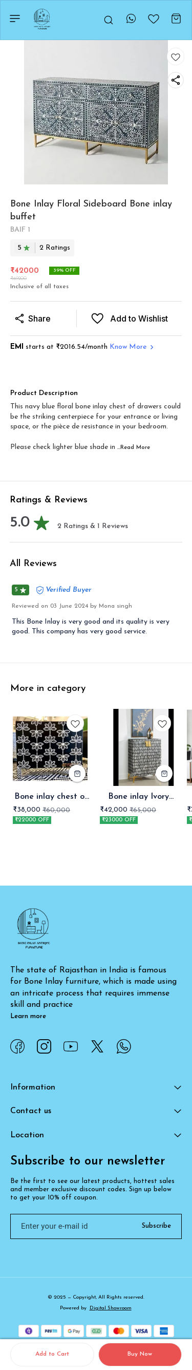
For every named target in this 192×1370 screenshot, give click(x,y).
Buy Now (139, 1354)
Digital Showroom (111, 1308)
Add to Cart (52, 1354)
